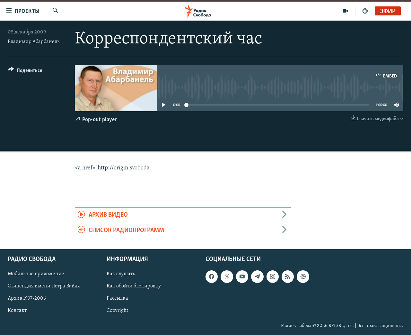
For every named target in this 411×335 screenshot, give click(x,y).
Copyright (117, 310)
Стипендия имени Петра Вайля (44, 286)
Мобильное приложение (36, 273)
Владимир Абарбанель (33, 41)
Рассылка (117, 298)
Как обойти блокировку (134, 286)
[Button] (25, 71)
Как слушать (121, 273)
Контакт (17, 310)
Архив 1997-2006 (27, 298)
